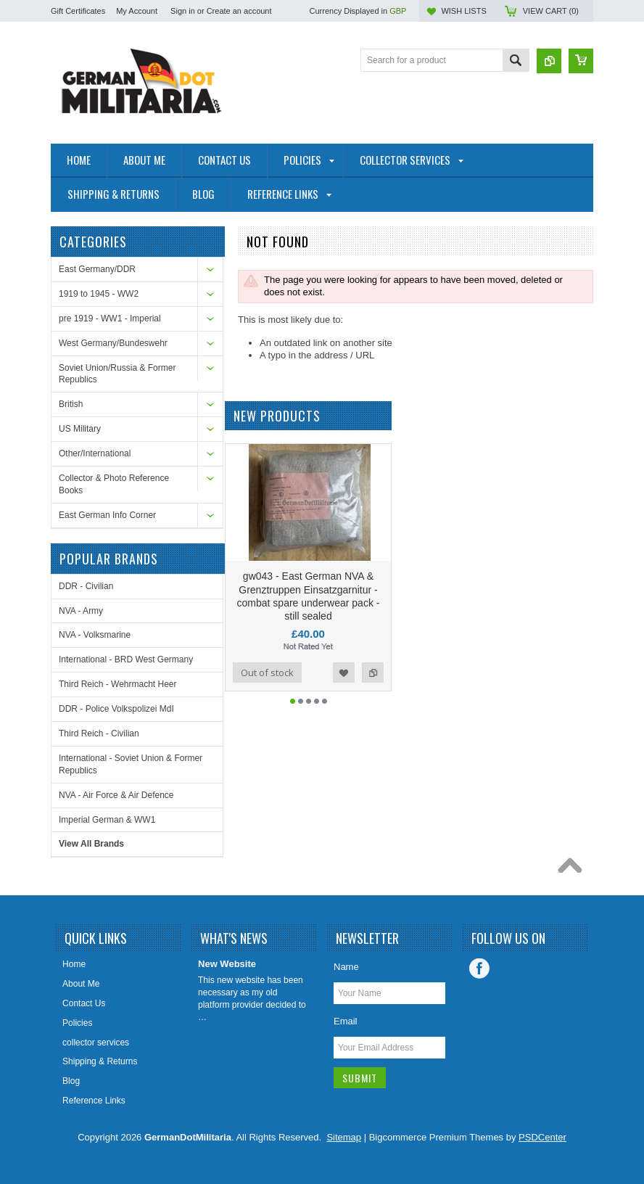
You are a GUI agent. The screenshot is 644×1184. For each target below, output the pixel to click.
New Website (227, 963)
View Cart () (551, 11)
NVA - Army (81, 611)
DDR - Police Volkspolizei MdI (116, 709)
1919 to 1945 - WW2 (99, 294)
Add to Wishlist (344, 677)
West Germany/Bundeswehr (113, 343)
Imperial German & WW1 (107, 820)
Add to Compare (373, 677)
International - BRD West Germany (126, 659)
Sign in (182, 11)
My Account (136, 11)
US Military (80, 429)
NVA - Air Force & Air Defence (116, 795)
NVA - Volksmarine (95, 635)
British (71, 404)
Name (346, 966)
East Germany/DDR (97, 269)
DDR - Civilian (86, 586)
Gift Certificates (78, 11)
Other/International (95, 453)
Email (346, 1021)
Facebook (479, 968)
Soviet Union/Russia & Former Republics (117, 374)
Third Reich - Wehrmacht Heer (118, 684)
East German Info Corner (107, 515)
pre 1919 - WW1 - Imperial (110, 318)
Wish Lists (463, 11)
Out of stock (267, 677)
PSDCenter (542, 1137)
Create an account (239, 11)
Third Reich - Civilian (99, 733)
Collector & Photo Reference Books (114, 484)
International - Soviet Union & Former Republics (130, 764)
